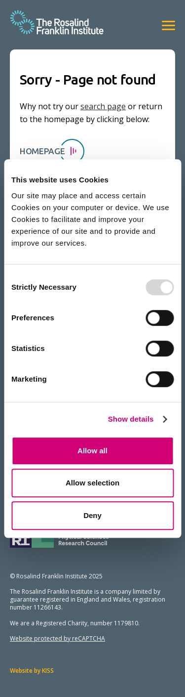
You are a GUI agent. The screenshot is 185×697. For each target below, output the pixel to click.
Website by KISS (32, 670)
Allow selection (92, 483)
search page (103, 106)
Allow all (92, 450)
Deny (92, 515)
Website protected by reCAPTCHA (57, 638)
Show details (131, 419)
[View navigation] (168, 25)
